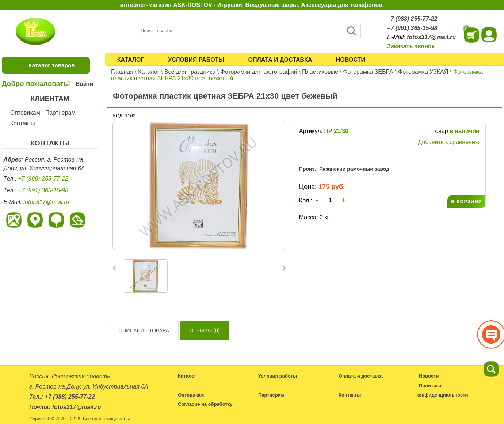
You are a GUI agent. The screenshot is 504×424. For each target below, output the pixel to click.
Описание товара (143, 330)
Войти (84, 84)
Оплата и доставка (280, 60)
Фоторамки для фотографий (259, 72)
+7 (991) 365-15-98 (412, 28)
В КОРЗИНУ (466, 201)
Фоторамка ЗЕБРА (368, 72)
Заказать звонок (411, 46)
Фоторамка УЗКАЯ (423, 72)
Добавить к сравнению (448, 142)
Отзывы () (205, 330)
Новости (350, 60)
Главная (122, 72)
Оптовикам (25, 113)
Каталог (130, 60)
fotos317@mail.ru (431, 37)
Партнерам (60, 113)
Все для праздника (189, 72)
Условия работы (196, 60)
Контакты (22, 123)
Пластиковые (320, 72)
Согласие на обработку (205, 404)
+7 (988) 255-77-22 (412, 19)
